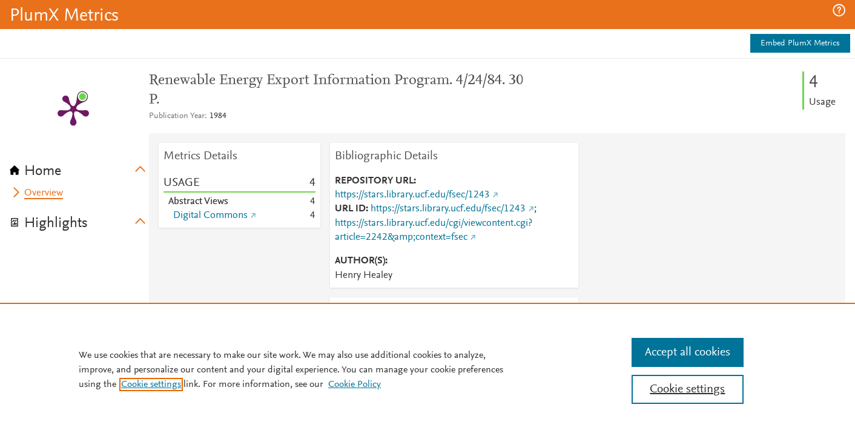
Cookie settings (151, 384)
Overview (43, 193)
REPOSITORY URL (374, 181)
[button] (839, 10)
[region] (427, 369)
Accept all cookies (687, 352)
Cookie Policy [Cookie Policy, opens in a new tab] (354, 384)
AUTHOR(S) (360, 261)
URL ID (350, 209)
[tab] (79, 167)
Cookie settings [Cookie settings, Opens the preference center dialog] (687, 389)
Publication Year (177, 116)
